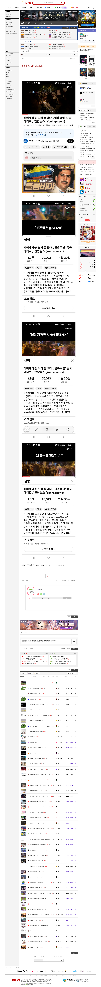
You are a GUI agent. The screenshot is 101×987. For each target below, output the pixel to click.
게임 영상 (8, 83)
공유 (57, 580)
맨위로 (68, 648)
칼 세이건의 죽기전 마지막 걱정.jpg (38, 780)
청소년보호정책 (51, 975)
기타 (75, 676)
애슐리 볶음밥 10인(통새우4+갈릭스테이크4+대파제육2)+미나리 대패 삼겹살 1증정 (87, 169)
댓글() (73, 58)
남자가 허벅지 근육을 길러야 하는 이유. (39, 801)
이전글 (31, 648)
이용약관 (36, 975)
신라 (59, 753)
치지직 (7, 72)
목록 (71, 58)
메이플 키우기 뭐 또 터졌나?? (37, 769)
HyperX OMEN (9, 85)
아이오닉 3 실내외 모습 (36, 877)
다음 (61, 956)
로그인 (89, 7)
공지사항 (74, 975)
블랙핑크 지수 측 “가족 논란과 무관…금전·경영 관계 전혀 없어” (44, 774)
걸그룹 (7, 76)
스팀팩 (59, 812)
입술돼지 (59, 709)
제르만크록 (60, 747)
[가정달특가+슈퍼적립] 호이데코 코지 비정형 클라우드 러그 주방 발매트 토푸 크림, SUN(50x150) (87, 164)
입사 (59, 828)
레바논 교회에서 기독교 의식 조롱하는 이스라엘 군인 (42, 704)
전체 (22, 676)
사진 (62, 676)
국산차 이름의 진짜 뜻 (35, 871)
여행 (7, 78)
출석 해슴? (33, 736)
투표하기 (87, 220)
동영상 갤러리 (9, 24)
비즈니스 (31, 975)
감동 (70, 676)
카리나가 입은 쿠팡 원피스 (36, 887)
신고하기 (64, 580)
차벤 (7, 74)
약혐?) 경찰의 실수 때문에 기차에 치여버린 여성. (41, 903)
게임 (53, 676)
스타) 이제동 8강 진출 (35, 823)
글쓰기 (74, 669)
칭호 (49, 598)
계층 (66, 676)
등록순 (26, 632)
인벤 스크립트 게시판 (10, 31)
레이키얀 (59, 769)
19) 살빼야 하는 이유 (35, 763)
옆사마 (59, 693)
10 (58, 956)
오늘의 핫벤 (8, 55)
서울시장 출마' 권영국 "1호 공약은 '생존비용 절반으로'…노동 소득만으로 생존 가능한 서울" (50, 726)
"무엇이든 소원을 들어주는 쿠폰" (38, 753)
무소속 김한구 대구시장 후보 (37, 936)
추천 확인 (73, 580)
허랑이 (59, 866)
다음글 (25, 648)
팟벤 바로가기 (9, 70)
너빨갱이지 (60, 833)
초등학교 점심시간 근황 (36, 688)
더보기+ (46, 653)
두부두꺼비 (60, 742)
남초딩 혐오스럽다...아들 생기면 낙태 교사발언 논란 (42, 839)
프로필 (35, 598)
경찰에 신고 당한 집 (35, 742)
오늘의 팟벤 (8, 57)
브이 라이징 (8, 87)
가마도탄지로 (60, 682)
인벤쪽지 (38, 594)
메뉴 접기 (67, 598)
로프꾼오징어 (60, 914)
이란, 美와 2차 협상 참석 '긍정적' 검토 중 (39, 715)
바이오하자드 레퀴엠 (10, 94)
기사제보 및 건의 (9, 26)
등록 (74, 641)
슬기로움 (59, 715)
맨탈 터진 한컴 (34, 699)
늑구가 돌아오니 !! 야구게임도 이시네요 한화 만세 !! (42, 682)
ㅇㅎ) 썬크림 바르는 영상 (36, 812)
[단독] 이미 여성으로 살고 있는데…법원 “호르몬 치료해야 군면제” (45, 828)
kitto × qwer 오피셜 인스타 (36, 709)
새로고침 (76, 632)
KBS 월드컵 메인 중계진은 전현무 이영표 (40, 930)
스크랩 (60, 580)
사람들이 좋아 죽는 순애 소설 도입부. (39, 941)
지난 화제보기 (65, 27)
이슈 (28, 676)
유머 (39, 676)
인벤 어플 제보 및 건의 (10, 28)
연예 (34, 676)
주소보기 (22, 51)
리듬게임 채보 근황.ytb (36, 693)
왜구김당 (59, 936)
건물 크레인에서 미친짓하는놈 (37, 833)
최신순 (29, 632)
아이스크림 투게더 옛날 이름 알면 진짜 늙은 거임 (41, 893)
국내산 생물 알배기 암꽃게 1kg (85, 174)
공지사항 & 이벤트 (10, 22)
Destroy (59, 796)
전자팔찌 (59, 785)
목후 (59, 704)
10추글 (31, 673)
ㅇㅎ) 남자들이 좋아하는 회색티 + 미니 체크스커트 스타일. (43, 806)
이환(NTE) (86, 35)
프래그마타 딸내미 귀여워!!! (37, 758)
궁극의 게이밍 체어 (35, 947)
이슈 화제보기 (73, 27)
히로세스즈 (60, 758)
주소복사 (22, 613)
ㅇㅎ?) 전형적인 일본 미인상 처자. (38, 844)
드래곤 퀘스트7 (9, 96)
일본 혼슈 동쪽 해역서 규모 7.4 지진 (38, 850)
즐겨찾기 (37, 673)
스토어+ (93, 46)
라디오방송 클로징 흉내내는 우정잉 (38, 817)
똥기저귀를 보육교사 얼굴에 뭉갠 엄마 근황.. (40, 925)
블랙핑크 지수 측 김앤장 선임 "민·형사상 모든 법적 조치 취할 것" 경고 (45, 914)
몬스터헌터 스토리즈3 (10, 91)
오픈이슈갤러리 (75, 51)
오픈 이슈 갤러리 (9, 53)
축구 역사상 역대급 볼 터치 (37, 860)
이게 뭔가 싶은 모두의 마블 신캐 (38, 855)
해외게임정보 (9, 81)
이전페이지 (62, 648)
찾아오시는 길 (68, 975)
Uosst (23, 54)
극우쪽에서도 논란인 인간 (36, 747)
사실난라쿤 (60, 736)
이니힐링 (41, 594)
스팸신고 (68, 580)
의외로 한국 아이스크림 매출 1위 (38, 898)
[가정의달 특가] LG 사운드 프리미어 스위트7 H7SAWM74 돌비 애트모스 (87, 167)
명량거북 (59, 688)
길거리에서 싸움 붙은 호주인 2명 (38, 909)
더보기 (44, 594)
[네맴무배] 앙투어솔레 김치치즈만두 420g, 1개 (87, 171)
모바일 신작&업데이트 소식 (11, 33)
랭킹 (42, 598)
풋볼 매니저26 (9, 98)
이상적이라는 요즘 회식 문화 (37, 866)
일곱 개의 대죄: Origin (10, 89)
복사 (27, 51)
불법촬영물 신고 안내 (60, 975)
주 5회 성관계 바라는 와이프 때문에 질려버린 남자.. (42, 785)
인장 (29, 598)
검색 (61, 960)
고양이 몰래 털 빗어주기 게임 (37, 790)
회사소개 (26, 975)
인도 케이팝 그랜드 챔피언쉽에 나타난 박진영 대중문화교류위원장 (45, 796)
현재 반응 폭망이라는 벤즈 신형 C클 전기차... (40, 882)
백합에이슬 (60, 839)
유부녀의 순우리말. (35, 920)
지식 (57, 676)
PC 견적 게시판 (9, 62)
